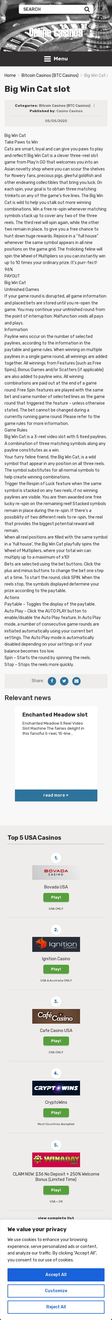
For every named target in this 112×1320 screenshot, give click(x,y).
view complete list (56, 1218)
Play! (56, 897)
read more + (56, 795)
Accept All (56, 1274)
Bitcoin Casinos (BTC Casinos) (50, 75)
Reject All (56, 1307)
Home (10, 75)
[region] (56, 1270)
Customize (56, 1290)
